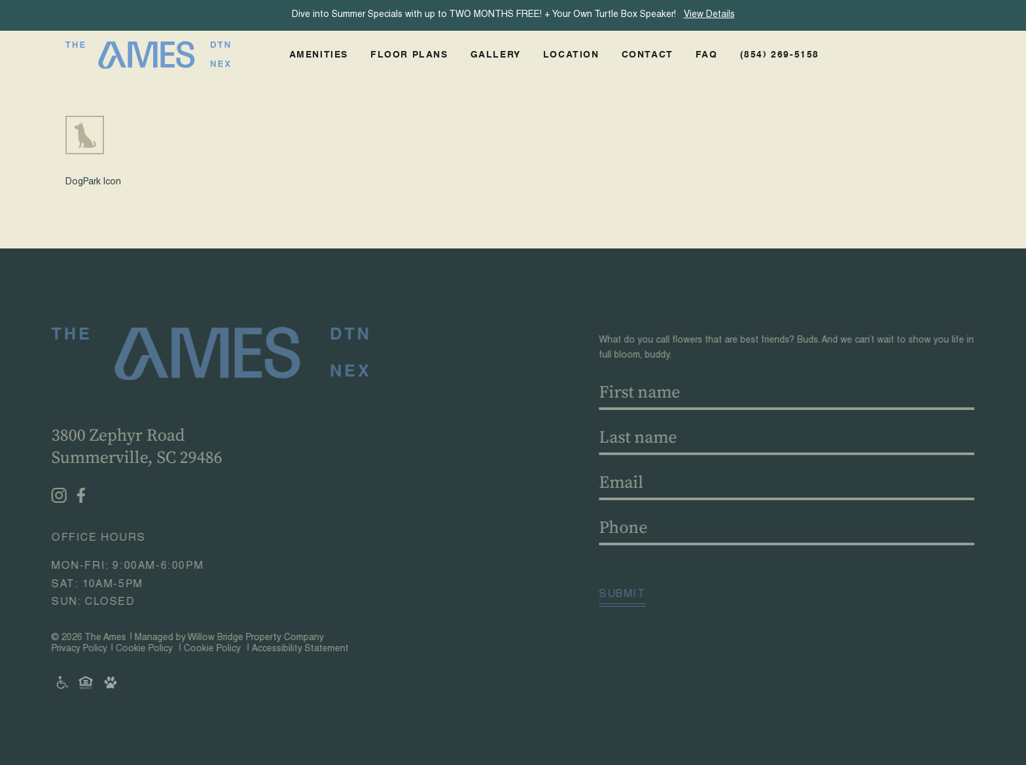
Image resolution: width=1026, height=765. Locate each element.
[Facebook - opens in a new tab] (78, 495)
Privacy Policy (76, 649)
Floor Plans (409, 54)
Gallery (495, 54)
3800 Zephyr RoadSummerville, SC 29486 (133, 447)
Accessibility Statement (297, 649)
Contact (647, 54)
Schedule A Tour (901, 54)
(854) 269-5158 (779, 54)
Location (571, 54)
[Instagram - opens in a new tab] (55, 495)
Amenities (318, 54)
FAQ (707, 54)
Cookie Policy (141, 649)
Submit (625, 595)
